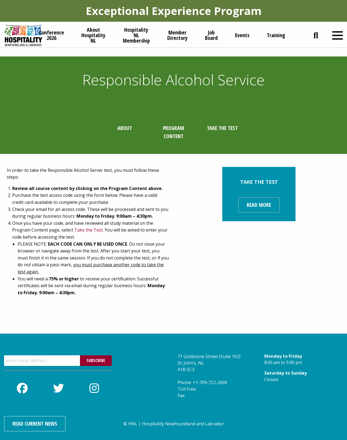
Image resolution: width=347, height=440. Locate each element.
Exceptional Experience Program (174, 10)
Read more (259, 204)
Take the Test (88, 230)
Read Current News (34, 423)
